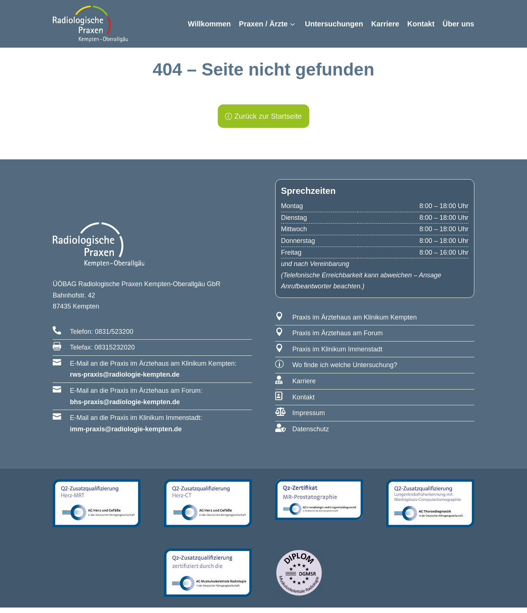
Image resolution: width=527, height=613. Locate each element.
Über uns (458, 23)
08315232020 (114, 353)
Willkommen (209, 23)
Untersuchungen (334, 23)
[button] (16, 597)
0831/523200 (114, 337)
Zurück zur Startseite (268, 121)
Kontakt (420, 23)
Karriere (385, 23)
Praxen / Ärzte (263, 23)
